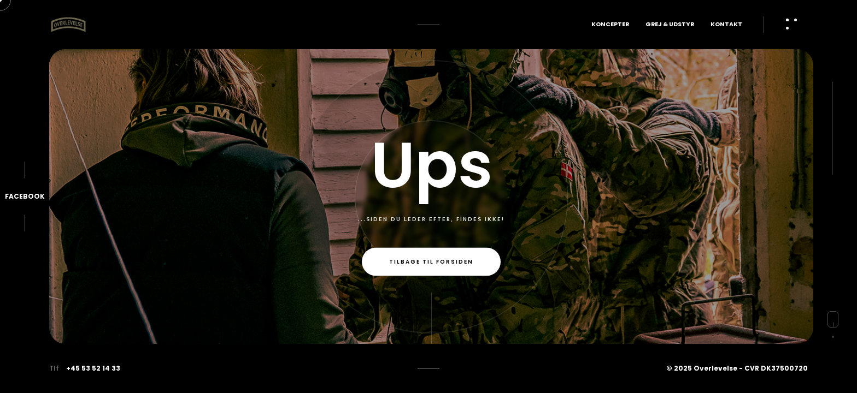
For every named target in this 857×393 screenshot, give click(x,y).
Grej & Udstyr (669, 24)
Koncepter (610, 24)
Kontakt (726, 24)
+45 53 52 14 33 (93, 368)
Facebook (25, 196)
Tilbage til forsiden (431, 262)
